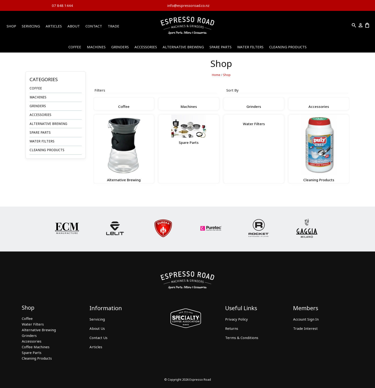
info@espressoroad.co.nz (188, 5)
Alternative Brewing (183, 46)
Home (216, 75)
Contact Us (98, 337)
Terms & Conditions (241, 337)
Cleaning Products (288, 46)
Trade (113, 26)
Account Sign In (306, 319)
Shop (11, 26)
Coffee (74, 46)
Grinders (120, 46)
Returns (231, 328)
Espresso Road (200, 380)
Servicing (31, 26)
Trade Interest (305, 328)
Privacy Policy (236, 319)
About (73, 26)
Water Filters (250, 46)
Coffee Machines (35, 346)
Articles (54, 26)
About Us (97, 328)
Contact (93, 26)
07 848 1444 (62, 5)
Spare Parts (221, 46)
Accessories (145, 46)
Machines (96, 46)
